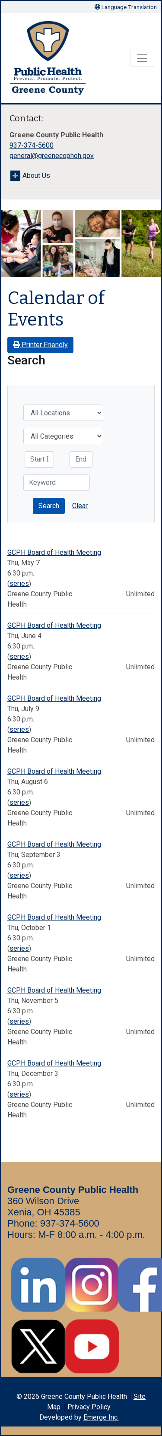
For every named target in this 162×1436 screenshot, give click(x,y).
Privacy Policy (89, 1407)
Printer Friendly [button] (40, 345)
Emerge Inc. (101, 1417)
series (19, 583)
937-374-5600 (32, 145)
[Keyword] (56, 482)
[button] (49, 506)
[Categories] (63, 436)
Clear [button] (80, 506)
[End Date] (81, 459)
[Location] (63, 413)
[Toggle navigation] (142, 58)
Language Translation (126, 6)
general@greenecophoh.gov (52, 156)
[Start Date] (39, 459)
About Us (36, 175)
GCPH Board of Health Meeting (54, 552)
